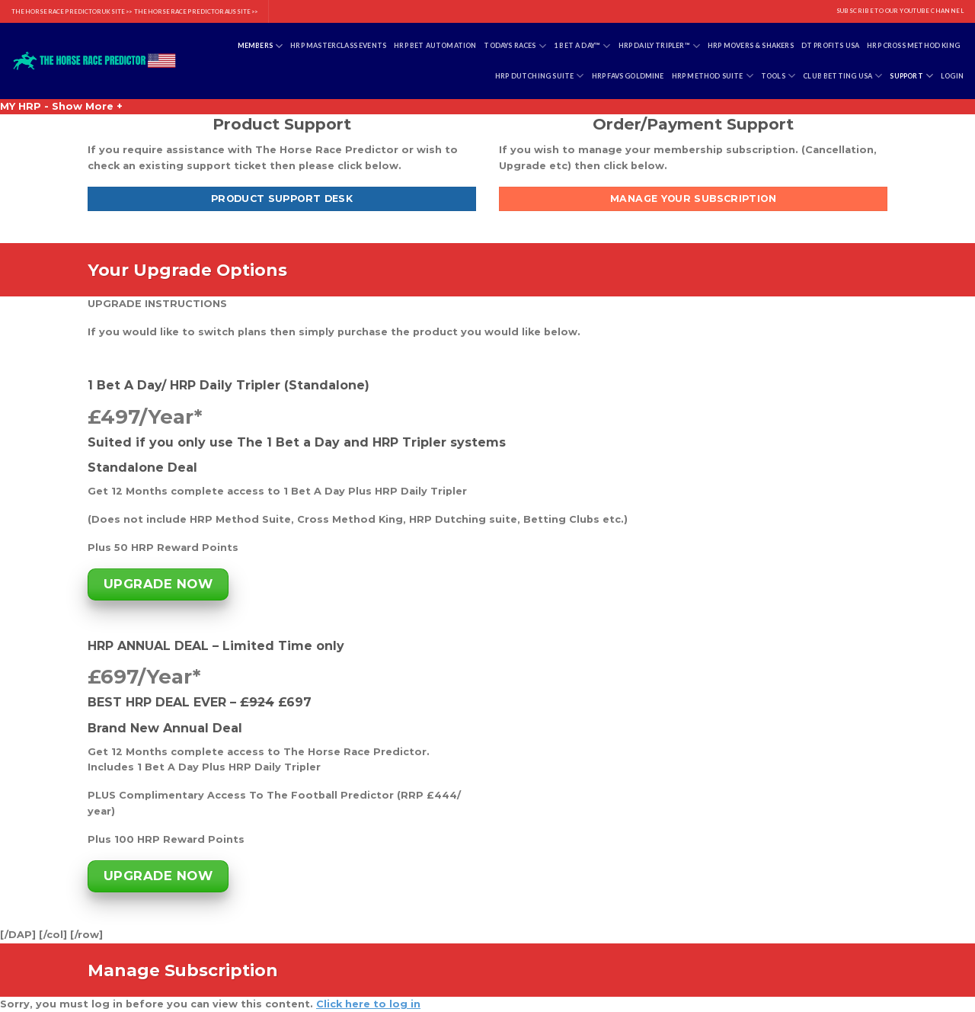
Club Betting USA (842, 76)
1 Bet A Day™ (582, 46)
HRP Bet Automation (435, 45)
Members (260, 46)
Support (911, 76)
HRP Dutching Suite (539, 76)
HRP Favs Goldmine (628, 76)
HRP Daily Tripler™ (660, 46)
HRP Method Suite (712, 76)
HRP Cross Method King (913, 45)
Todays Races (515, 46)
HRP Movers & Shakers (751, 45)
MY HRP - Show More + (61, 106)
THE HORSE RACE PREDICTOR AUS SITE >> (195, 11)
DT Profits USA (830, 45)
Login (952, 76)
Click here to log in (368, 1004)
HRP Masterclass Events (338, 45)
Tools (778, 76)
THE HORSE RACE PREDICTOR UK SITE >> (71, 11)
